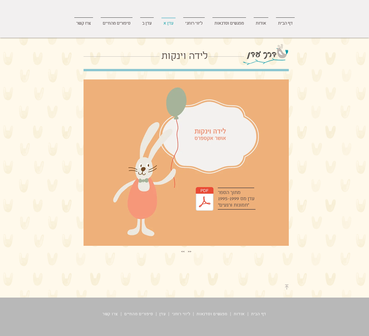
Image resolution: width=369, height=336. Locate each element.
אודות (239, 314)
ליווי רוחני (181, 314)
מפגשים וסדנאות (212, 314)
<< (189, 251)
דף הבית (258, 314)
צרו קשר (110, 314)
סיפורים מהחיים (138, 314)
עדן (162, 314)
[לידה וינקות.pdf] (204, 199)
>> (183, 251)
